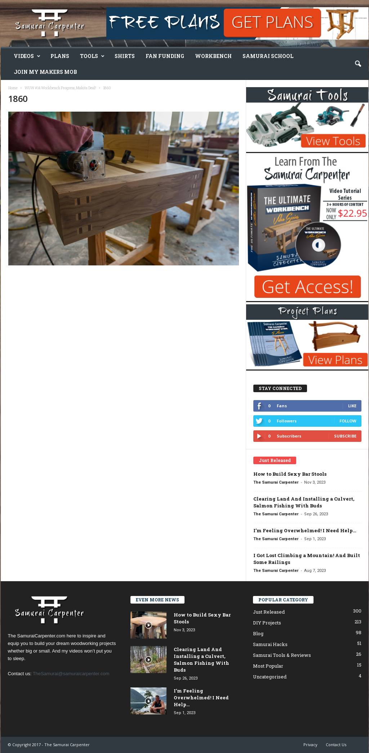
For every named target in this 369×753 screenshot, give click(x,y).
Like (352, 405)
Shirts (125, 56)
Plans (59, 56)
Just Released (269, 612)
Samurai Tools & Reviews (282, 655)
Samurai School (268, 56)
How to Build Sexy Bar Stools (289, 474)
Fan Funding (165, 56)
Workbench (213, 56)
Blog (258, 633)
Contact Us (336, 744)
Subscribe (345, 436)
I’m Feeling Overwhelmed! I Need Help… (304, 530)
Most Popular (268, 666)
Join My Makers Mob (45, 71)
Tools (92, 56)
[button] (358, 64)
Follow (347, 420)
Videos (27, 56)
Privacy (310, 744)
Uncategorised (269, 676)
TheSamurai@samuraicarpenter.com (71, 673)
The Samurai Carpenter (275, 482)
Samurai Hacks (270, 644)
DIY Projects (267, 622)
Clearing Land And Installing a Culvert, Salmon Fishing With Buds (303, 502)
